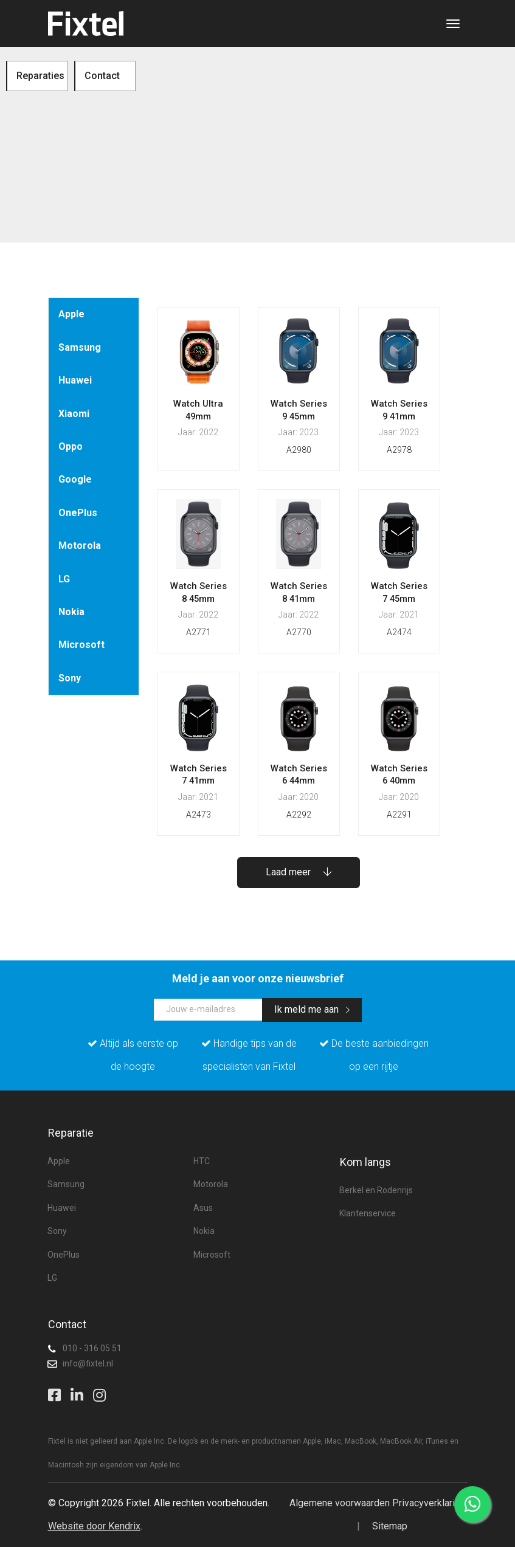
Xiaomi (73, 413)
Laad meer (298, 872)
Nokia (71, 612)
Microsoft (81, 644)
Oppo (70, 446)
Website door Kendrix (94, 1526)
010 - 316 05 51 (92, 1348)
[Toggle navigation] (453, 23)
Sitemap (389, 1526)
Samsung (79, 347)
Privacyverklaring (428, 1503)
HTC (201, 1161)
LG (64, 579)
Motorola (79, 545)
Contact (102, 75)
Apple (71, 314)
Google (75, 479)
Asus (203, 1208)
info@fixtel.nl (88, 1363)
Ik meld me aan (312, 1009)
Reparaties (40, 75)
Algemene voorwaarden (339, 1503)
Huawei (75, 380)
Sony (69, 678)
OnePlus (77, 513)
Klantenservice (367, 1213)
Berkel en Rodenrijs (376, 1190)
